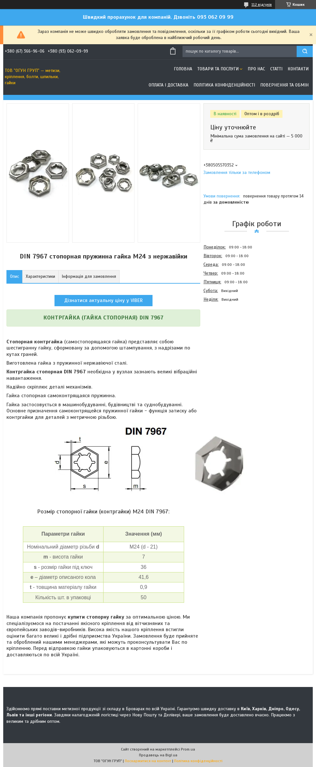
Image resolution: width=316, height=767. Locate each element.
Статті (276, 69)
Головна (183, 69)
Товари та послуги (218, 69)
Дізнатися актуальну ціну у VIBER (103, 300)
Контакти (298, 69)
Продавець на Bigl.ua (158, 755)
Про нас (256, 69)
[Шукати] (305, 51)
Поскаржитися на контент (148, 761)
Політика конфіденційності (224, 85)
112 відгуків (262, 4)
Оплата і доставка (168, 85)
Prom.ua (188, 749)
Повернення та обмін (284, 85)
